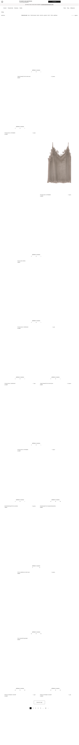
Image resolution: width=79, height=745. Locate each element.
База (29, 15)
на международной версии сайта (48, 4)
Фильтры (3, 15)
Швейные (55, 15)
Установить (54, 1)
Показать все (24, 15)
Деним (45, 15)
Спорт (48, 15)
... (43, 708)
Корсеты (42, 15)
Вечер (38, 15)
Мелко (73, 15)
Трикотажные (33, 15)
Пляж (52, 15)
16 (46, 708)
